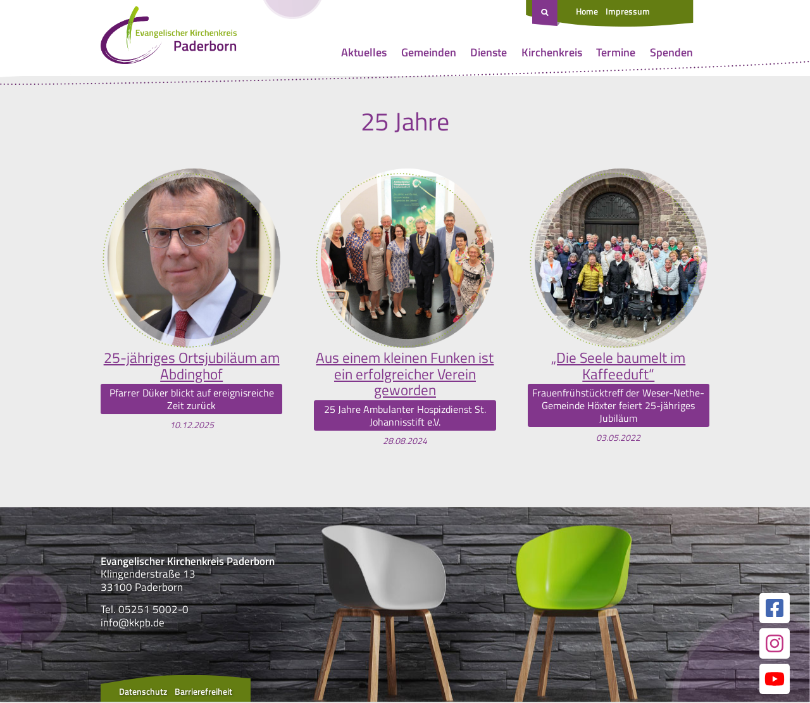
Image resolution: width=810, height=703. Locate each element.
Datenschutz (143, 692)
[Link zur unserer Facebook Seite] (774, 609)
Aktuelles (364, 52)
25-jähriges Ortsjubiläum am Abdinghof (191, 366)
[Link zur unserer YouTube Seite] (774, 680)
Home (587, 11)
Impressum (628, 11)
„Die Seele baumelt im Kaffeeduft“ (618, 366)
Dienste (488, 52)
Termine (615, 52)
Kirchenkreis (551, 52)
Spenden (671, 52)
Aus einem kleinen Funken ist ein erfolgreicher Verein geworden (405, 375)
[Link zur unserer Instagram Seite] (774, 645)
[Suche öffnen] (546, 13)
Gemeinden (428, 52)
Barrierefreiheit (203, 692)
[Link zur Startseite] (169, 38)
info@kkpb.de (133, 624)
